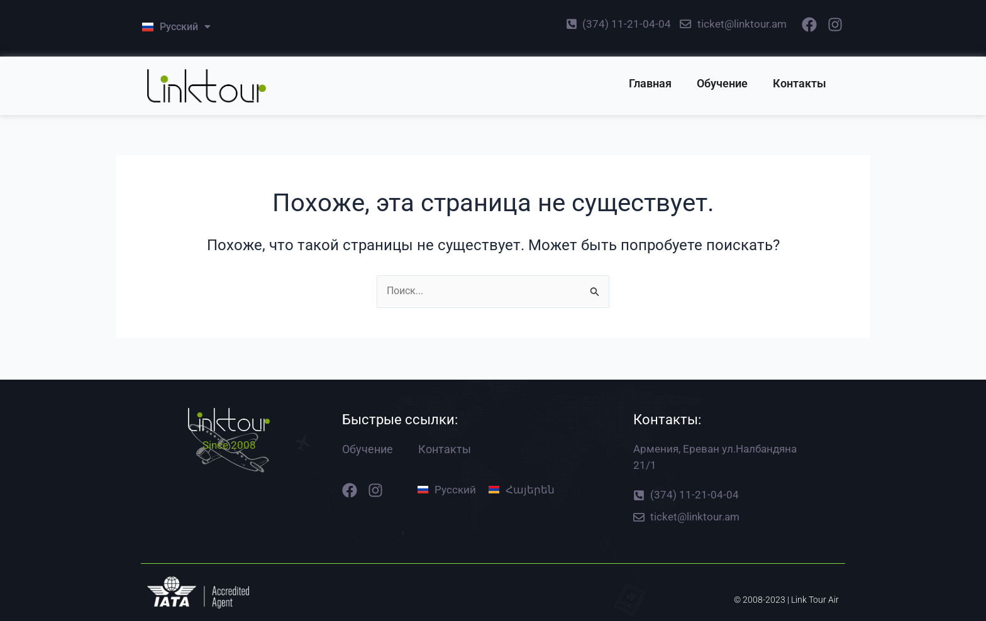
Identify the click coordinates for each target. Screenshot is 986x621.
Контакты (799, 83)
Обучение (722, 83)
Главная (650, 83)
